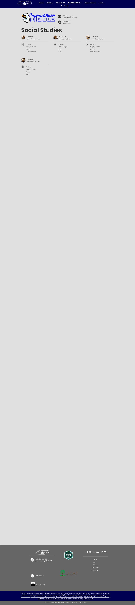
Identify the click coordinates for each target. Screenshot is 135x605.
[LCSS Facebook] (62, 6)
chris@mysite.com (33, 39)
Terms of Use (73, 602)
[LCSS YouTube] (65, 6)
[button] (90, 3)
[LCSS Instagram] (68, 6)
